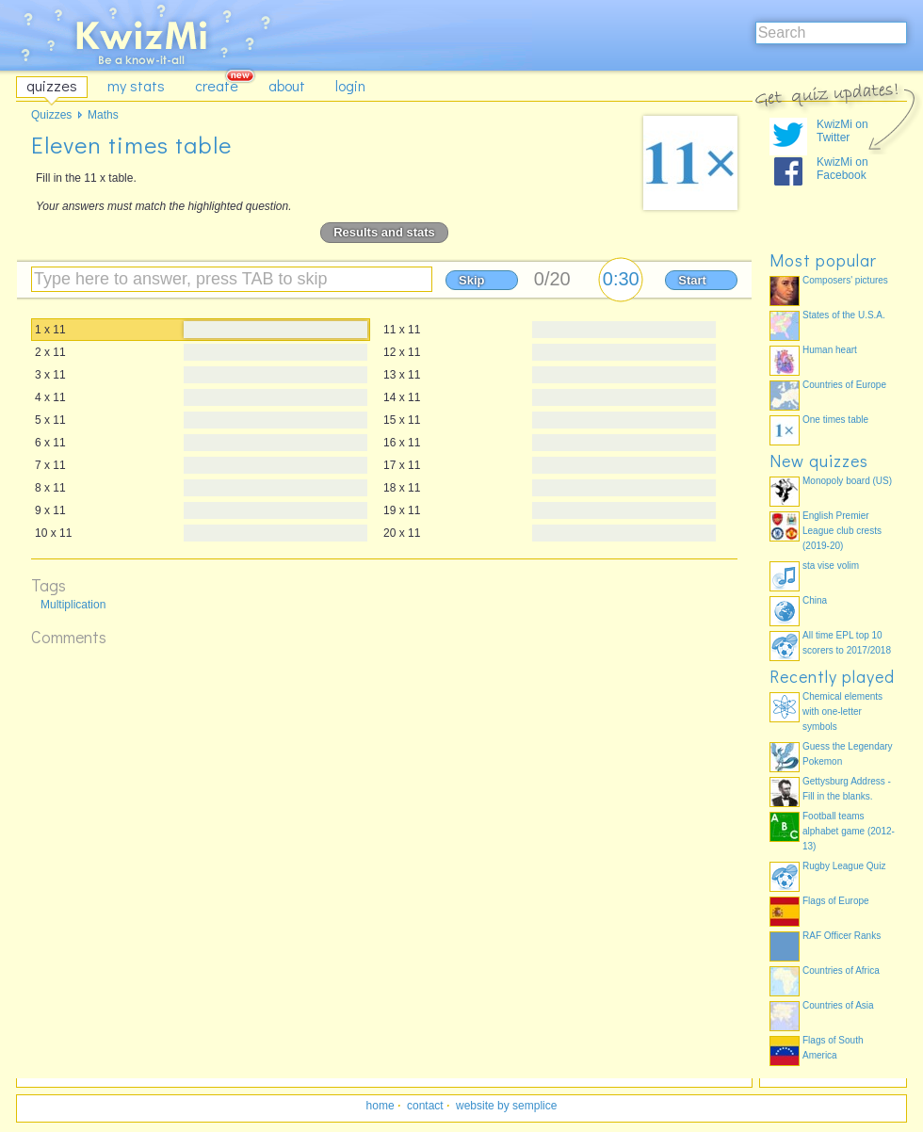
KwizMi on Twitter (842, 131)
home (380, 1105)
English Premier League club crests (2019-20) (842, 530)
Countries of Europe (844, 385)
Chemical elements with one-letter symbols (842, 711)
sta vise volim (830, 565)
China (814, 600)
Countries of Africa (841, 970)
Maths (103, 114)
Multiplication (72, 604)
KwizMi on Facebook (842, 168)
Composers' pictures (845, 280)
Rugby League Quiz (843, 866)
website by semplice (506, 1105)
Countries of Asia (838, 1005)
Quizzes (51, 114)
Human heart (829, 350)
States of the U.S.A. (843, 315)
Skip (471, 280)
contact (425, 1105)
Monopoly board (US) (847, 481)
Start (692, 280)
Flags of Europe (835, 901)
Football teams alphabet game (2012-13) (848, 831)
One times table (835, 419)
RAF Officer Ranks (841, 935)
